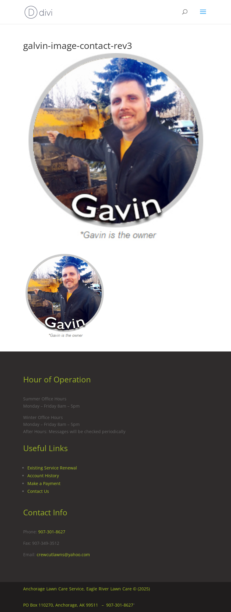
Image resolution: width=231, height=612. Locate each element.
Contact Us (38, 491)
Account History (43, 475)
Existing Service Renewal (52, 468)
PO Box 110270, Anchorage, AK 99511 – (64, 605)
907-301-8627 (51, 532)
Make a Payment (43, 483)
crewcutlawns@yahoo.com (63, 554)
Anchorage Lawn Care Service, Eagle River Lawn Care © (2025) (86, 589)
